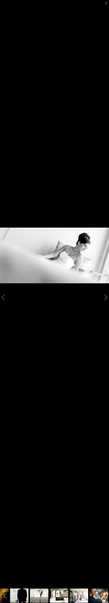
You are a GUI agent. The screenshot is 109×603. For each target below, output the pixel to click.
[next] (104, 297)
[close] (106, 3)
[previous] (5, 297)
